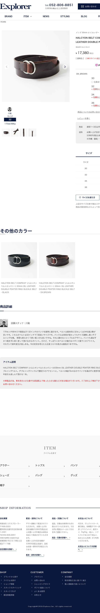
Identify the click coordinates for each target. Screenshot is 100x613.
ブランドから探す (11, 577)
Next (65, 66)
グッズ (74, 475)
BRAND (8, 16)
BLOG (84, 16)
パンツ (74, 465)
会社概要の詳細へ (7, 549)
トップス (40, 465)
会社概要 (68, 577)
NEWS (46, 16)
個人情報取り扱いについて (75, 584)
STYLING (65, 16)
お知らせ (37, 595)
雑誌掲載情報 (9, 595)
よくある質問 (39, 591)
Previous (6, 66)
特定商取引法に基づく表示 (75, 580)
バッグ (38, 475)
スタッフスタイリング (12, 588)
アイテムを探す (10, 580)
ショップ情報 (9, 584)
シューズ (4, 475)
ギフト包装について (42, 588)
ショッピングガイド (42, 584)
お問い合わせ (39, 580)
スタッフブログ (10, 591)
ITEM (26, 16)
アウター (4, 465)
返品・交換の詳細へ (59, 537)
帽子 (2, 485)
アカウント (38, 577)
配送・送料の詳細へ (33, 555)
